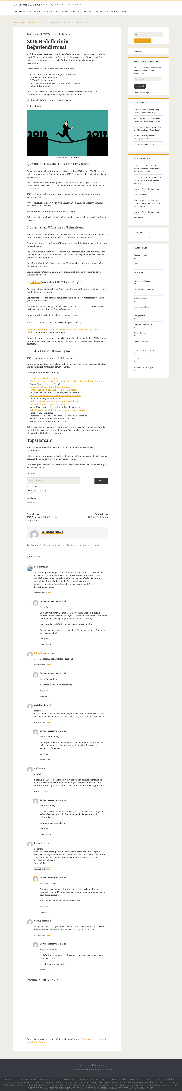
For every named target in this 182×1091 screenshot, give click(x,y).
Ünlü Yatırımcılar (140, 359)
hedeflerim (98, 545)
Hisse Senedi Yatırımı (142, 281)
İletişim (124, 11)
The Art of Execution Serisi (144, 350)
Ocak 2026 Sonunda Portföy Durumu (147, 144)
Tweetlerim (138, 51)
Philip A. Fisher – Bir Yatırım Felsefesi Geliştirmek (54, 401)
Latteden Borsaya (26, 4)
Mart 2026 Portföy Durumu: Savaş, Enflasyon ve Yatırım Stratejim (146, 111)
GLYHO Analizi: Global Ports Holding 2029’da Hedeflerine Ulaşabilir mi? (147, 128)
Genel (136, 264)
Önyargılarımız (139, 316)
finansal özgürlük (80, 545)
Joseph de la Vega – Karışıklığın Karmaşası (51, 387)
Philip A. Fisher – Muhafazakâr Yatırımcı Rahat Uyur (55, 395)
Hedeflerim (53, 11)
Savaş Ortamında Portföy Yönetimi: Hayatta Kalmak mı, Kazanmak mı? (147, 119)
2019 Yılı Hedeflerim (98, 517)
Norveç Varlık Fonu (141, 307)
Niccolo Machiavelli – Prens (43, 378)
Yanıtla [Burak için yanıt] (48, 869)
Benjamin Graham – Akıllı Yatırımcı (47, 404)
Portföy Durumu (140, 333)
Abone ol (101, 481)
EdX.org (36, 282)
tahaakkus (39, 653)
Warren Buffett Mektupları (77, 11)
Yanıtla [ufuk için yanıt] (48, 791)
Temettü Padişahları (141, 341)
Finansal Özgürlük (40, 545)
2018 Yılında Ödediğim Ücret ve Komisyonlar (42, 518)
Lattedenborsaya (62, 34)
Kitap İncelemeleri (141, 298)
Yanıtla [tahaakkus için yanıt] (48, 665)
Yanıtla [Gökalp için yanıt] (48, 935)
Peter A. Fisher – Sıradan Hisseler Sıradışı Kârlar (53, 390)
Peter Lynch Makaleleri (143, 324)
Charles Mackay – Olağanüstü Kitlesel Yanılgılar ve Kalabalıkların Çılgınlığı (67, 381)
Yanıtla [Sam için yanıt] (48, 593)
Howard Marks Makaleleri (144, 290)
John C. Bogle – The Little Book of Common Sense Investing (58, 410)
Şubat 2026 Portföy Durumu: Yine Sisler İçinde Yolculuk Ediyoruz (146, 137)
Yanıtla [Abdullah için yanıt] (48, 722)
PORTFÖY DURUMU (36, 11)
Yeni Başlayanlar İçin (106, 11)
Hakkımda (20, 11)
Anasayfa (19, 22)
